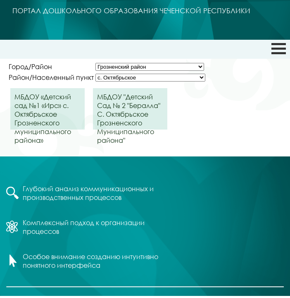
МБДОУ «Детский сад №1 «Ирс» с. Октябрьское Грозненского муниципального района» (42, 111)
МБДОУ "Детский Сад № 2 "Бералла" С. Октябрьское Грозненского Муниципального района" (128, 111)
